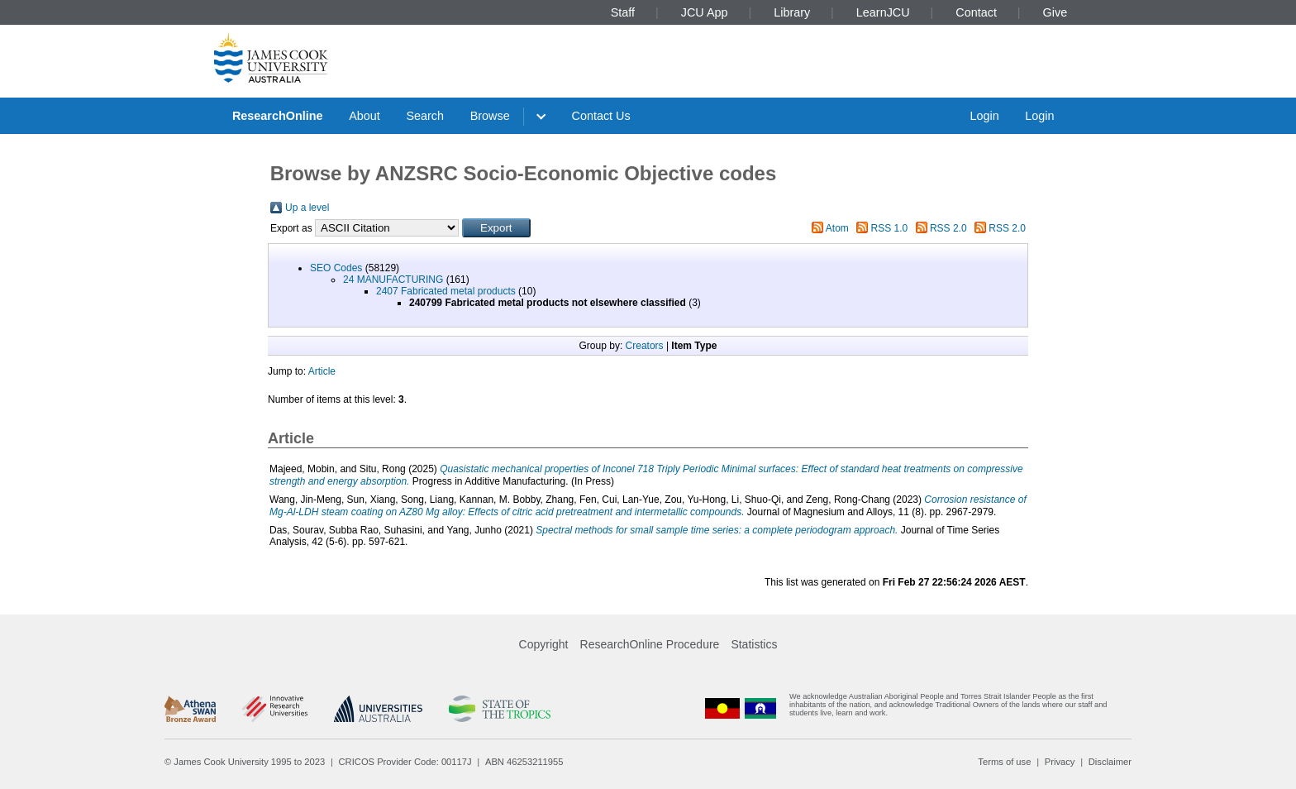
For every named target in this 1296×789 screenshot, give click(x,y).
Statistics (754, 644)
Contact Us (601, 115)
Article (322, 371)
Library (792, 12)
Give (1055, 12)
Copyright (544, 644)
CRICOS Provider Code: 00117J (405, 762)
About (364, 115)
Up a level (307, 207)
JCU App (704, 12)
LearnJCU (883, 12)
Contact (976, 12)
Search (425, 115)
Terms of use (1004, 762)
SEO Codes (336, 268)
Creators (645, 345)
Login (984, 115)
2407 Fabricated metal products (446, 291)
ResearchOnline (277, 115)
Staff (623, 12)
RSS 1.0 (889, 228)
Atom (837, 228)
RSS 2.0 (948, 228)
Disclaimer (1110, 762)
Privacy (1060, 762)
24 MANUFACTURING (393, 279)
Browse (490, 115)
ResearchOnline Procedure (650, 644)
